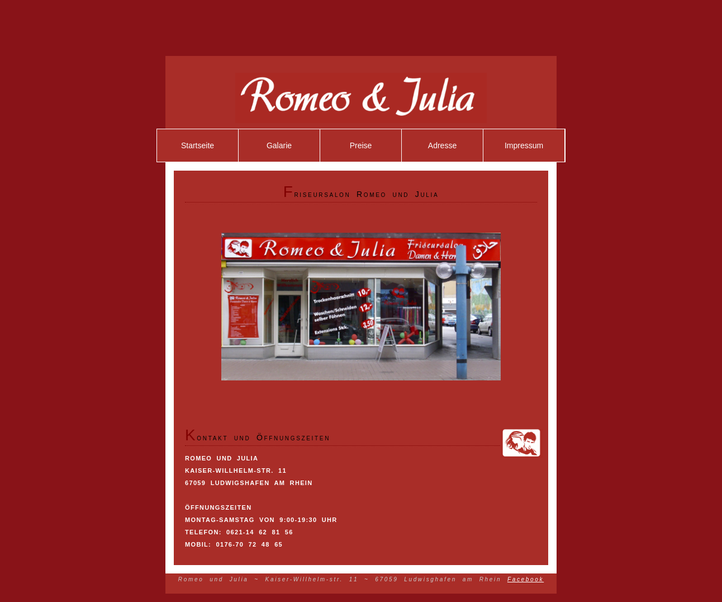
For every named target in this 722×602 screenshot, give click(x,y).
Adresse (442, 145)
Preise (361, 145)
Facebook (525, 579)
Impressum (524, 145)
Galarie (279, 145)
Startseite (197, 145)
